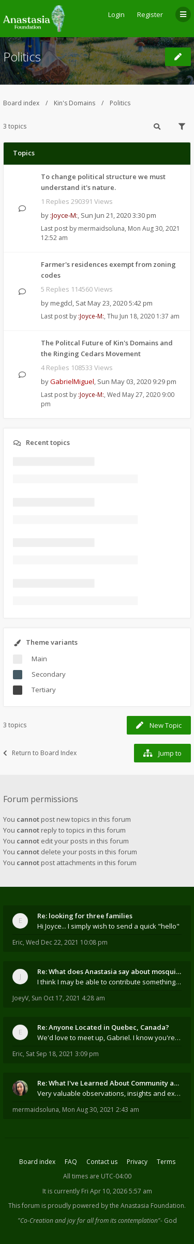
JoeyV (20, 998)
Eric (17, 942)
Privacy (137, 1161)
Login (116, 14)
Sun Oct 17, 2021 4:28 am (68, 998)
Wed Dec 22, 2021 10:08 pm (67, 942)
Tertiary (44, 689)
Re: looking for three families (84, 915)
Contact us (101, 1161)
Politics (22, 56)
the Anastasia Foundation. (148, 1205)
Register (150, 14)
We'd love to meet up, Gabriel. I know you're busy (109, 1037)
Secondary (49, 674)
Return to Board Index (40, 752)
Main (39, 658)
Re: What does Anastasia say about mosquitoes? (109, 971)
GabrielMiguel (72, 381)
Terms (166, 1161)
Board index (21, 103)
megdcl (61, 303)
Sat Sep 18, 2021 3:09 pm (62, 1053)
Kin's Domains (74, 103)
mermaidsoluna (101, 228)
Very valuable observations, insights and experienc (109, 1093)
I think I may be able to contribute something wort (109, 981)
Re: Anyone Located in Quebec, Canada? (103, 1027)
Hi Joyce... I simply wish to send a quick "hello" (108, 926)
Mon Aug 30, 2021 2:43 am (100, 1109)
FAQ (71, 1161)
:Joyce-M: (64, 215)
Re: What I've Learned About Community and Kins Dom (109, 1083)
